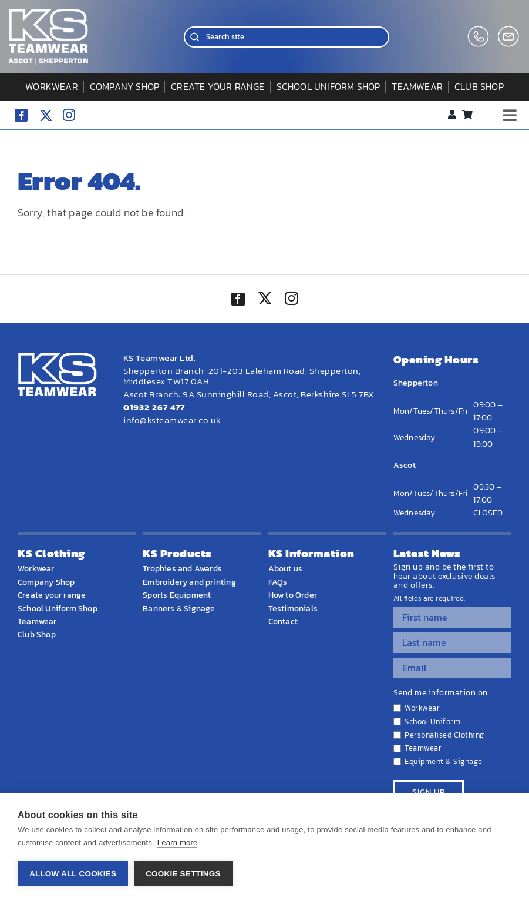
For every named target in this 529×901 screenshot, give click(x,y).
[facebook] (21, 115)
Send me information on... (443, 693)
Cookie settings (183, 873)
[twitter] (265, 300)
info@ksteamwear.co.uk (172, 420)
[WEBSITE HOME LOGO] (48, 14)
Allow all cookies (72, 873)
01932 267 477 (154, 407)
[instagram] (69, 115)
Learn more (177, 842)
